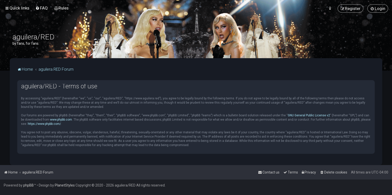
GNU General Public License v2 (309, 115)
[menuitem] (41, 8)
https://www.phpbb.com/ (44, 124)
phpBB (28, 185)
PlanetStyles (65, 185)
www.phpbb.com (61, 119)
